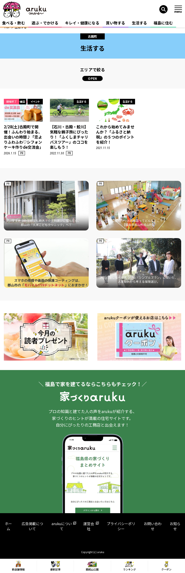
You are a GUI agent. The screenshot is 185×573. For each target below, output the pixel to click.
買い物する (115, 22)
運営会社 (91, 526)
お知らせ (175, 526)
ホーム (8, 526)
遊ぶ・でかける (45, 22)
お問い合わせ (153, 526)
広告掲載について (32, 526)
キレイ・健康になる (82, 22)
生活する (139, 22)
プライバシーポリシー (121, 526)
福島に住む (163, 22)
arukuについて (63, 526)
